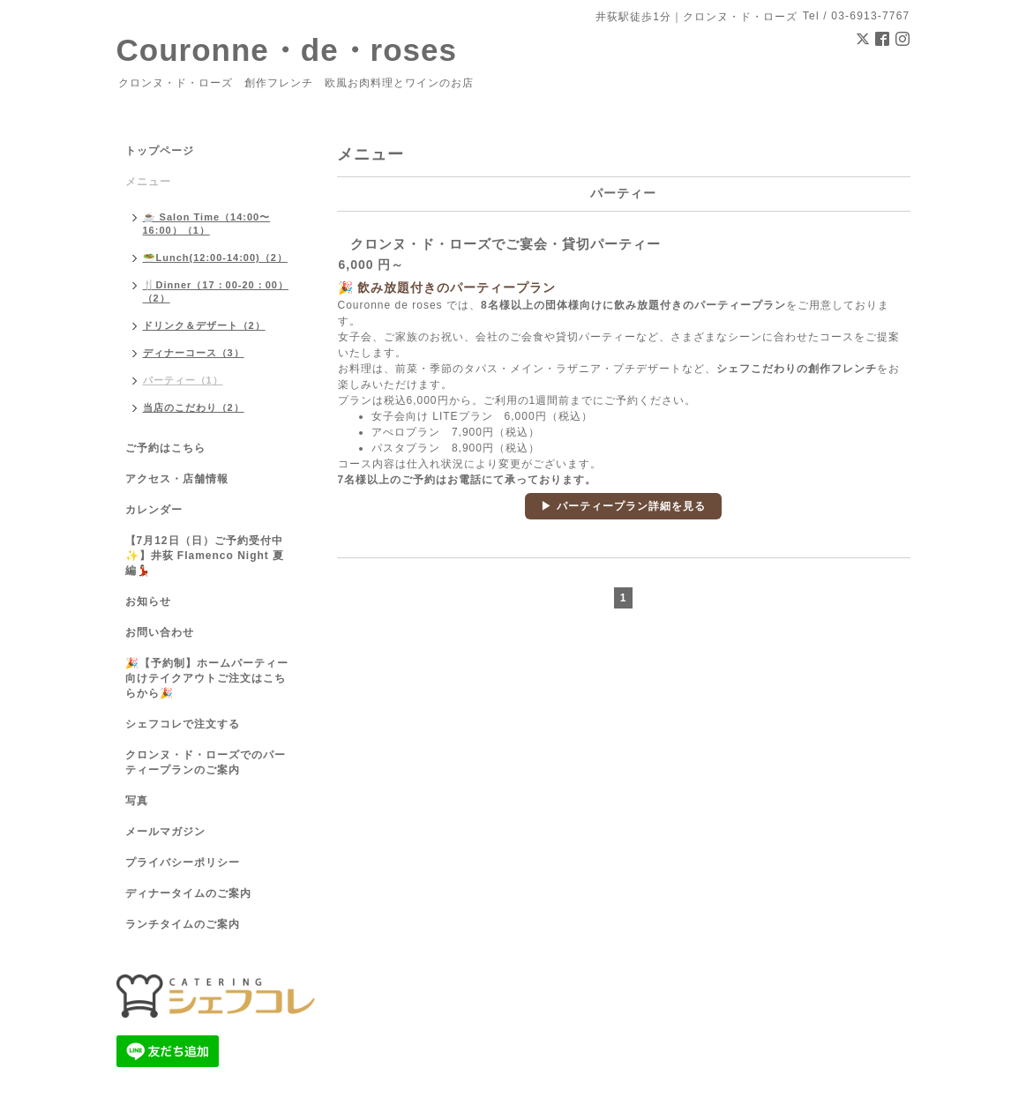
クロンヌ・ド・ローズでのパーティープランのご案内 (205, 762)
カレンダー (154, 510)
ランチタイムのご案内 (182, 924)
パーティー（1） (183, 380)
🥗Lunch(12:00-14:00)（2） (215, 257)
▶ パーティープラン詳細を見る (623, 506)
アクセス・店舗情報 (176, 479)
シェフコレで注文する (182, 724)
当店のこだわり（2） (193, 407)
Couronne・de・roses (287, 50)
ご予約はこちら (165, 448)
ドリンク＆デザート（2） (204, 325)
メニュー (148, 181)
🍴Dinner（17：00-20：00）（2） (215, 291)
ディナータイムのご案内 (188, 893)
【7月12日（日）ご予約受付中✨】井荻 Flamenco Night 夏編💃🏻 (205, 555)
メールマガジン (165, 831)
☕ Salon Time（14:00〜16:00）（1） (207, 223)
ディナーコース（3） (193, 352)
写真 (136, 801)
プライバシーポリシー (182, 862)
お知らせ (148, 601)
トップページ (159, 151)
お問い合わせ (159, 632)
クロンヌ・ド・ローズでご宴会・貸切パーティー (505, 243)
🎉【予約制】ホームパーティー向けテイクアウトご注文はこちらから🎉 (206, 678)
